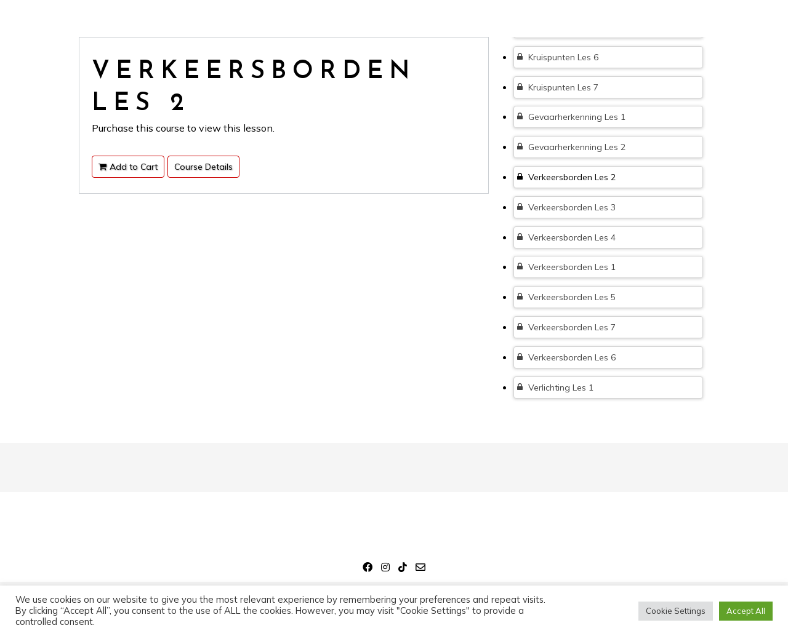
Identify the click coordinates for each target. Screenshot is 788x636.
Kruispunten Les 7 (557, 87)
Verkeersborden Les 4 (566, 237)
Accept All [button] (745, 611)
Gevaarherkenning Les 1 (571, 116)
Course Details (203, 166)
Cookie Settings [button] (676, 611)
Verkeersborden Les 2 (566, 177)
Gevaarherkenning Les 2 (571, 147)
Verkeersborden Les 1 (566, 266)
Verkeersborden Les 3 (566, 207)
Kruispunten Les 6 (557, 57)
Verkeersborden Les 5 (566, 297)
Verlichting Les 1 (555, 387)
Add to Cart (128, 166)
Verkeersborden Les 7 (566, 327)
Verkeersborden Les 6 (566, 357)
